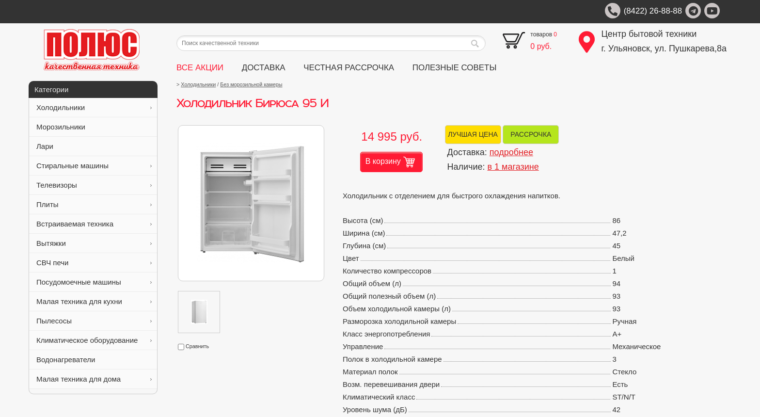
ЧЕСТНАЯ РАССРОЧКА (348, 67)
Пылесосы (94, 321)
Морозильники (94, 127)
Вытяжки (94, 243)
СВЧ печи (94, 262)
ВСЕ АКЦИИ (199, 67)
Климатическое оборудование (94, 340)
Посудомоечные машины (94, 282)
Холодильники (94, 107)
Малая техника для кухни (94, 301)
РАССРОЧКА (530, 134)
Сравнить (193, 346)
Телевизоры (94, 185)
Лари (94, 146)
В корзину (390, 162)
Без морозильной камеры (251, 84)
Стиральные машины (94, 165)
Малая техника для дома (94, 379)
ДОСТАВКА (263, 67)
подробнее (511, 152)
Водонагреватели (94, 359)
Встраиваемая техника (94, 224)
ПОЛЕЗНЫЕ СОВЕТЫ (454, 67)
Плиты (94, 204)
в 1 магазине (513, 167)
